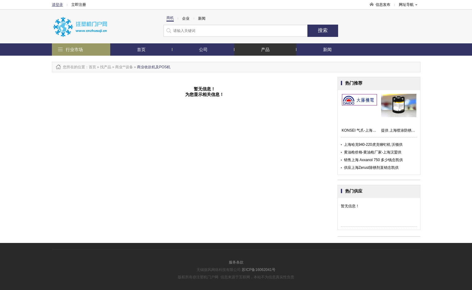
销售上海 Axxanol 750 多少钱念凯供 (373, 160)
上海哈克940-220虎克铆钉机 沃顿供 (373, 144)
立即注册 (78, 4)
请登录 (57, 4)
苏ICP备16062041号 (258, 270)
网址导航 (408, 4)
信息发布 (383, 4)
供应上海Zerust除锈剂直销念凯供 (371, 167)
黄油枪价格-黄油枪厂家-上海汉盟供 (373, 152)
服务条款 (236, 262)
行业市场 (74, 49)
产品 (265, 49)
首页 (141, 49)
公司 (203, 49)
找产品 (105, 67)
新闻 (327, 49)
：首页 (90, 67)
